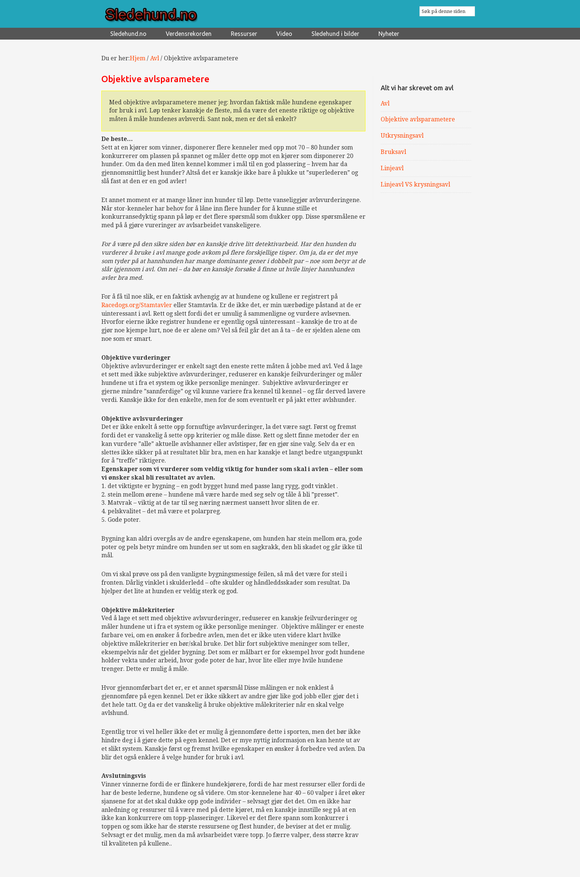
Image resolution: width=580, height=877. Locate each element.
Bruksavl (393, 151)
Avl (385, 103)
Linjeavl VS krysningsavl (415, 184)
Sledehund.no (171, 15)
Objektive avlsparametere (418, 119)
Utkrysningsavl (402, 135)
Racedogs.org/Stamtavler (136, 305)
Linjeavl (392, 168)
